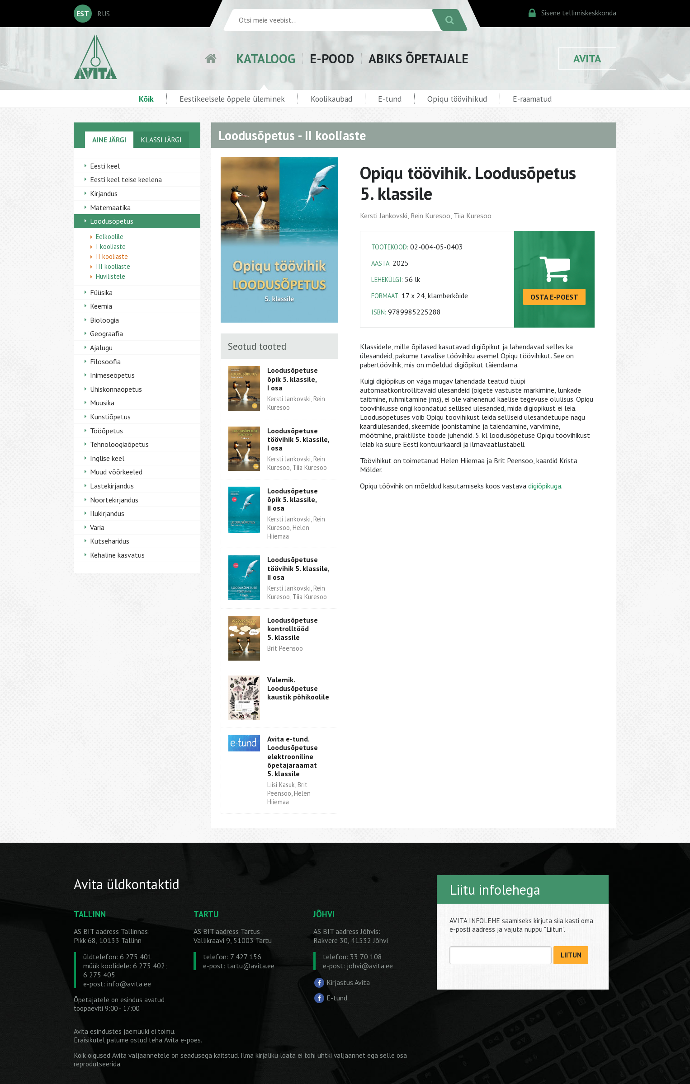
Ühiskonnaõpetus (116, 389)
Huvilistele (110, 276)
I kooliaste (111, 246)
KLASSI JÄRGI (161, 139)
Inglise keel (107, 458)
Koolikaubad (331, 99)
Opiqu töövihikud (457, 99)
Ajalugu (101, 347)
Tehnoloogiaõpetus (119, 444)
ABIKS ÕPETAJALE (418, 58)
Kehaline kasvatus (117, 554)
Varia (97, 527)
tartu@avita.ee (250, 965)
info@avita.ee (129, 983)
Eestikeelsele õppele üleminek (232, 99)
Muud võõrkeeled (116, 471)
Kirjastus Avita (348, 982)
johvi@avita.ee (370, 965)
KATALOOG (265, 58)
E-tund (390, 99)
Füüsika (101, 292)
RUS (103, 13)
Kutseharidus (109, 540)
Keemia (101, 305)
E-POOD (332, 58)
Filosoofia (105, 361)
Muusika (102, 402)
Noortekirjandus (114, 499)
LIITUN (571, 955)
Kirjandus (104, 193)
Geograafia (106, 333)
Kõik (146, 99)
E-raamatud (532, 99)
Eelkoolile (109, 236)
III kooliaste (113, 266)
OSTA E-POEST (554, 296)
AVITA (587, 59)
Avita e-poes (182, 1040)
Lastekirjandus (112, 485)
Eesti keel (105, 165)
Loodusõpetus (111, 220)
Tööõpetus (106, 430)
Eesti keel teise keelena (126, 179)
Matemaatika (110, 207)
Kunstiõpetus (110, 416)
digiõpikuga (544, 485)
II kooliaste (112, 256)
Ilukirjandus (107, 513)
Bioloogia (104, 319)
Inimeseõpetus (112, 375)
